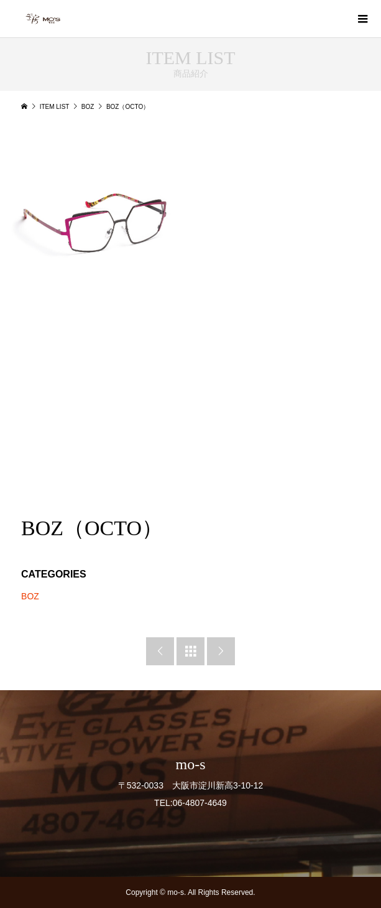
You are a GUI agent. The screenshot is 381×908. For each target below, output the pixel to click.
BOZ (30, 596)
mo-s (191, 764)
